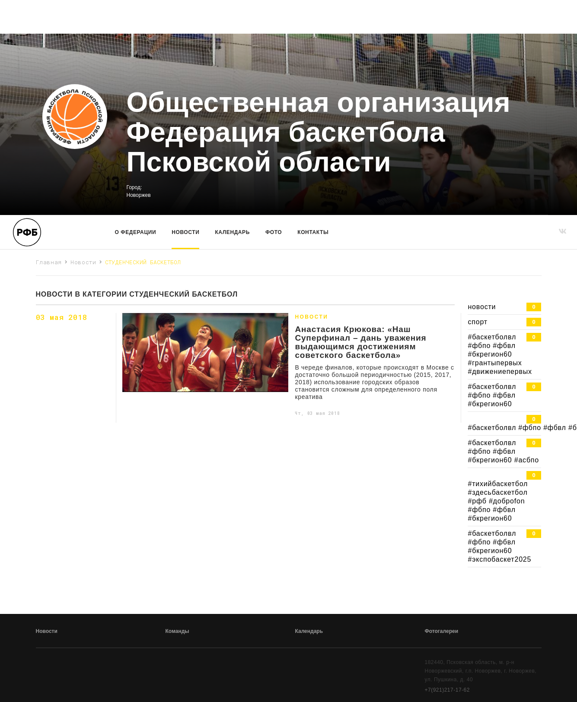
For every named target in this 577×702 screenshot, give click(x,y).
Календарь (232, 232)
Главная (49, 262)
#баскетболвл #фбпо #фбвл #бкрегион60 (504, 395)
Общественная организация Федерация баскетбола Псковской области (318, 132)
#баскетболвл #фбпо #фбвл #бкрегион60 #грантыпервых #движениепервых (504, 354)
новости (504, 307)
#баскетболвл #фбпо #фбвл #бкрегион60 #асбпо (504, 451)
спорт (504, 322)
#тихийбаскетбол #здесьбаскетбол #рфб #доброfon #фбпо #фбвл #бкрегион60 (504, 496)
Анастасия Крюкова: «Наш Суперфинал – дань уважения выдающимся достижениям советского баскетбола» (360, 342)
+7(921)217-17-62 (447, 690)
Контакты (312, 232)
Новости (185, 232)
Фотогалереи (442, 631)
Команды (177, 631)
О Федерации (135, 232)
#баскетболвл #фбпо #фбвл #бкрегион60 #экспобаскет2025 (504, 546)
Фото (273, 232)
